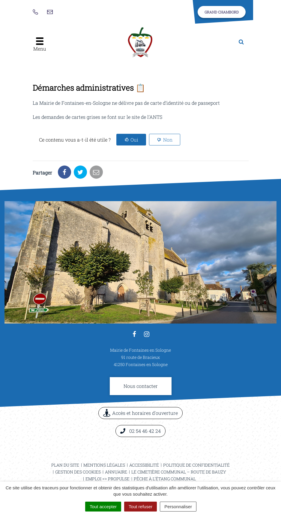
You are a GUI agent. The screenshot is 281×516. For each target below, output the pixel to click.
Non (167, 139)
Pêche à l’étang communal (165, 479)
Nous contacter (141, 386)
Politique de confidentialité (196, 465)
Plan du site (65, 465)
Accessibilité (144, 465)
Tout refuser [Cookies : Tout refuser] (140, 506)
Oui (134, 139)
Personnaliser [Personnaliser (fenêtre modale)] (178, 506)
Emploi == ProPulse (107, 479)
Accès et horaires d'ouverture (140, 413)
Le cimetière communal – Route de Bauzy (178, 472)
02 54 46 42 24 (140, 431)
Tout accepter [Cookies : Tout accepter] (103, 506)
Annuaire (116, 472)
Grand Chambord (222, 12)
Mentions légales (104, 465)
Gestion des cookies (78, 472)
